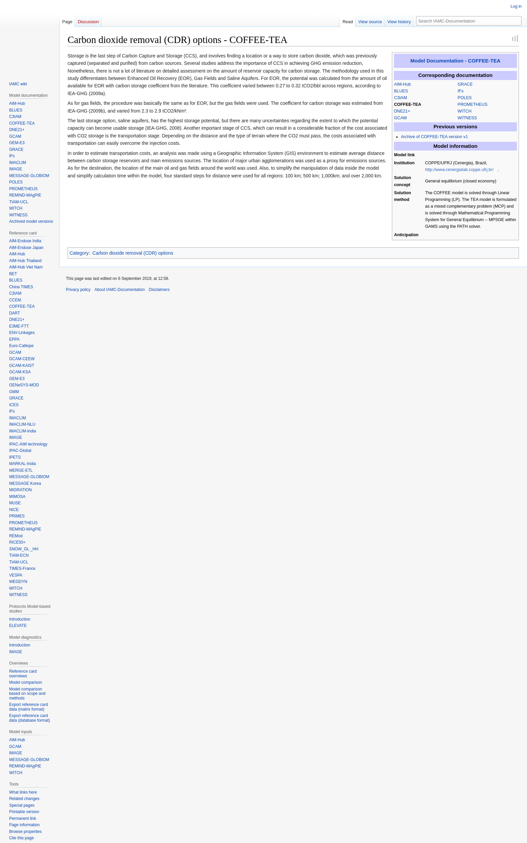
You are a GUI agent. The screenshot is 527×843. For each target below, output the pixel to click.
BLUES (401, 91)
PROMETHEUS (473, 104)
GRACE (465, 84)
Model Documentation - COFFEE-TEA (455, 61)
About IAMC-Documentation (119, 289)
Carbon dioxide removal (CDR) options (132, 253)
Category (79, 253)
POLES (465, 97)
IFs (461, 91)
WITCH (465, 111)
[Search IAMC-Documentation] (469, 21)
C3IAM (400, 97)
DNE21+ (402, 111)
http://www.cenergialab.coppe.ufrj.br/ (459, 169)
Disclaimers (159, 289)
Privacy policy (78, 289)
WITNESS (467, 118)
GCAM (400, 118)
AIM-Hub (402, 84)
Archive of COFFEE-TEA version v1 (434, 136)
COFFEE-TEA (407, 104)
